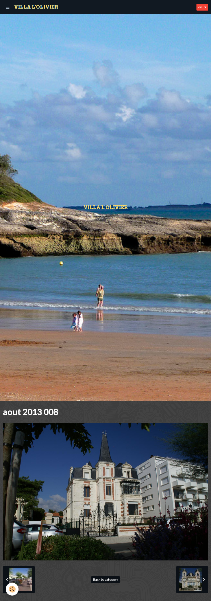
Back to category (105, 579)
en (200, 7)
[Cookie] (12, 589)
